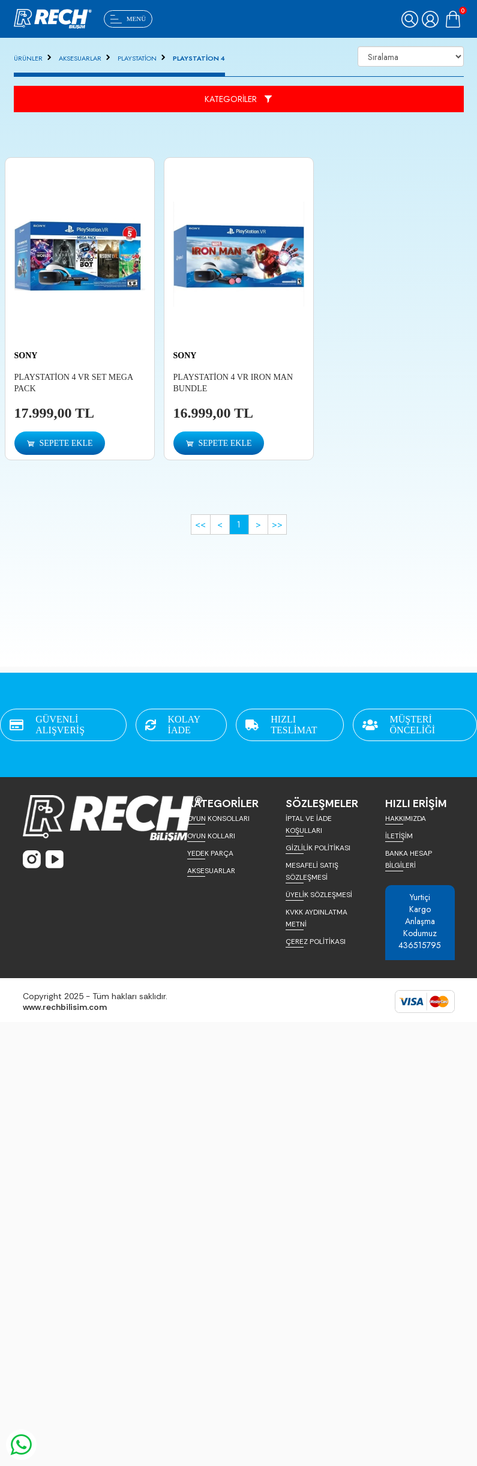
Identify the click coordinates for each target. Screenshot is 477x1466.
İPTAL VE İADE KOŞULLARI (309, 824)
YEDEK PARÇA (210, 853)
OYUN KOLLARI (211, 836)
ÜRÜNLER (28, 58)
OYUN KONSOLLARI (218, 818)
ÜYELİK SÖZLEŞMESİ (319, 895)
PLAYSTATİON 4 (199, 58)
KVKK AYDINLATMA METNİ (316, 918)
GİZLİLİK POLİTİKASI (318, 848)
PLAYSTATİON (137, 58)
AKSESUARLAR (80, 58)
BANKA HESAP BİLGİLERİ (408, 859)
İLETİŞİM (399, 836)
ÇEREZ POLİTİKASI (316, 941)
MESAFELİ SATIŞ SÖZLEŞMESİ (312, 871)
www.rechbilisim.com (65, 1007)
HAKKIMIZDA (405, 818)
